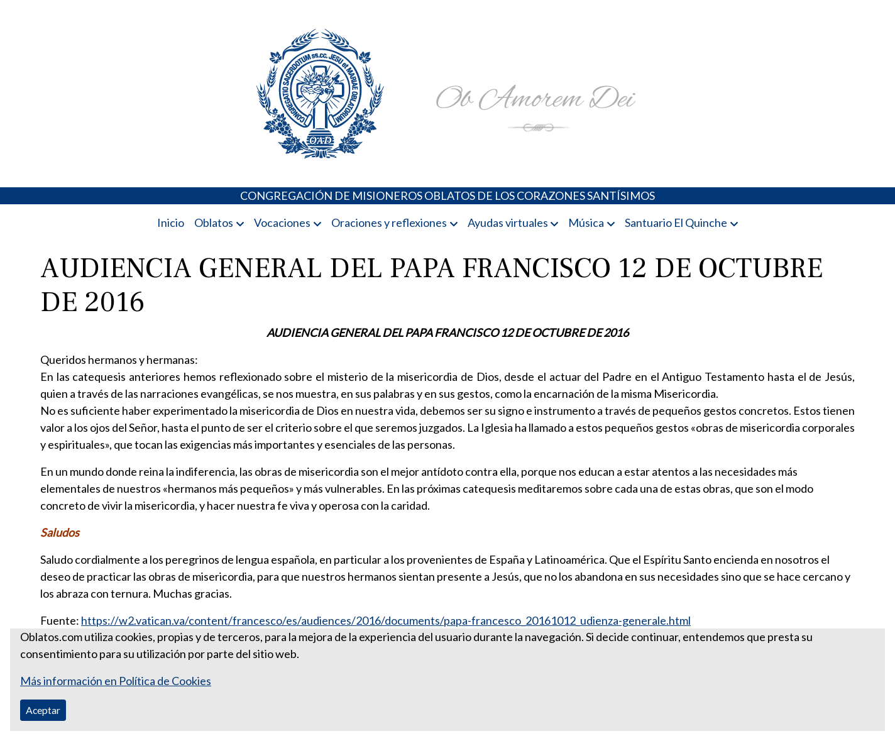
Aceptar (43, 710)
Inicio (170, 222)
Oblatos (213, 222)
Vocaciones (282, 222)
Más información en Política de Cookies (115, 681)
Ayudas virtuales (508, 222)
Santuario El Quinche (676, 222)
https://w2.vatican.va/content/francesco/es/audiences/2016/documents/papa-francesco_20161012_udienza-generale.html (386, 620)
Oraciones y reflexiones (389, 222)
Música (586, 222)
